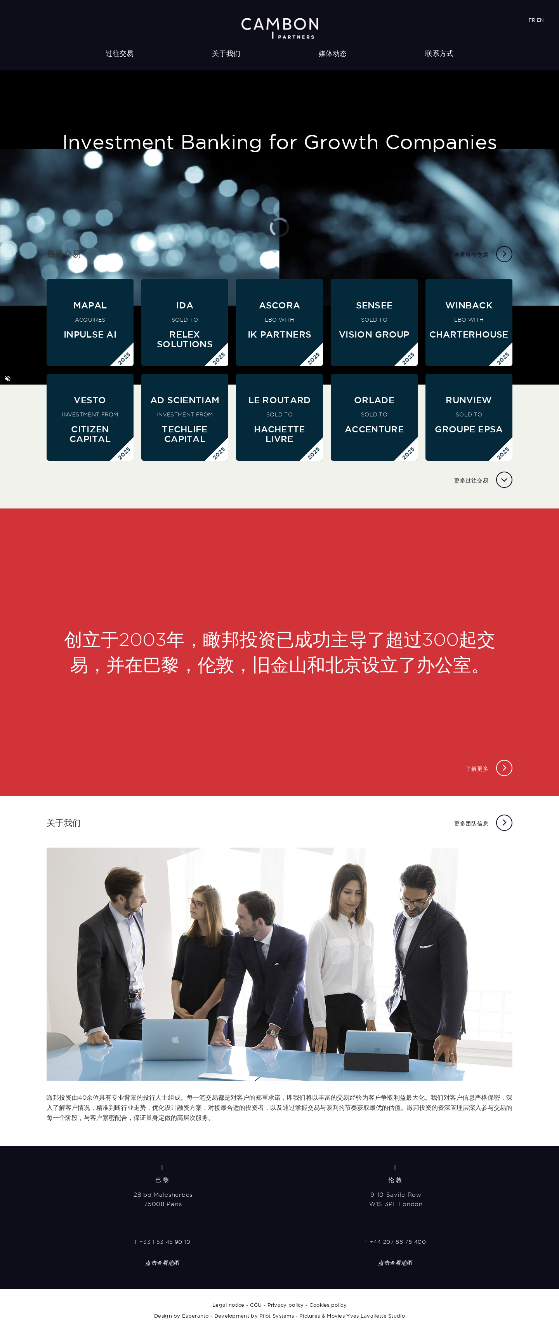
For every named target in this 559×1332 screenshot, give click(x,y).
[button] (8, 379)
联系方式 (439, 53)
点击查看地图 (162, 1263)
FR (532, 20)
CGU (256, 1305)
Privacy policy (285, 1305)
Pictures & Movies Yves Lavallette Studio (352, 1315)
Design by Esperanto (181, 1315)
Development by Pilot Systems (254, 1315)
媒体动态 (333, 53)
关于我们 (226, 53)
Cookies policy (328, 1305)
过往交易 (120, 53)
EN (540, 20)
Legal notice (228, 1305)
